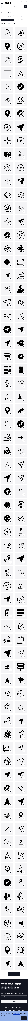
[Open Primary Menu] (2, 3)
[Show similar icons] (10, 35)
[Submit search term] (25, 6)
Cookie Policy (16, 1013)
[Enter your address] (14, 996)
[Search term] (15, 6)
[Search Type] (3, 6)
